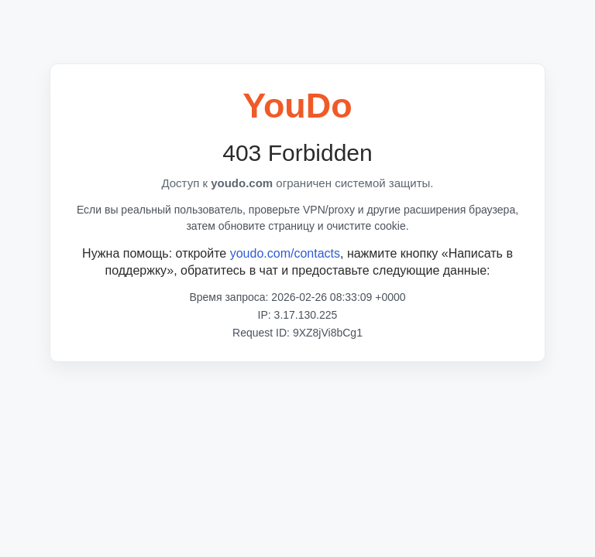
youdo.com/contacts (285, 253)
